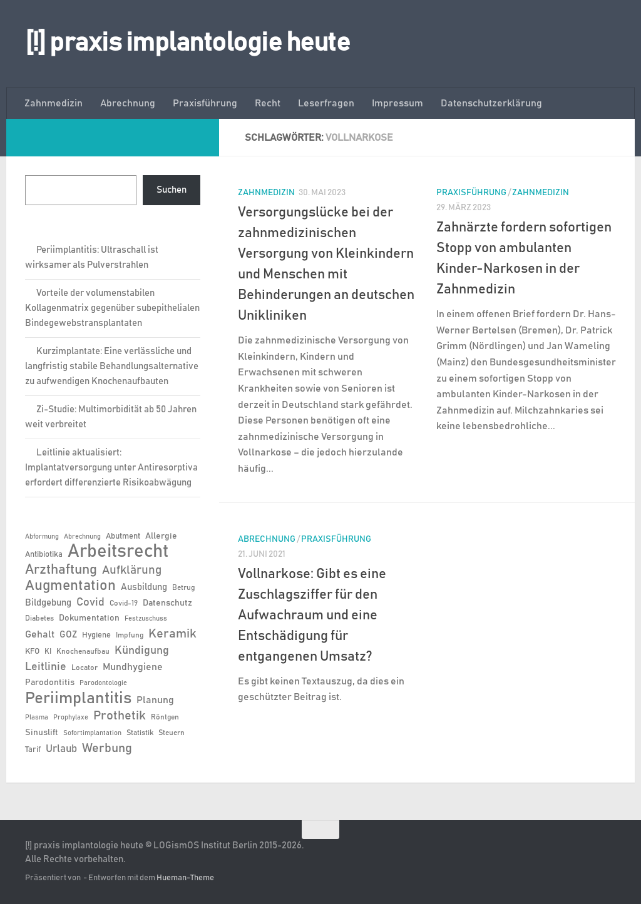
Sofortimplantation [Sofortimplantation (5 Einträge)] (92, 733)
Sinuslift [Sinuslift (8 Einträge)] (41, 732)
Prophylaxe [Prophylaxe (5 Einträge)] (70, 717)
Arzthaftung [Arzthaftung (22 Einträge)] (61, 569)
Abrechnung (127, 103)
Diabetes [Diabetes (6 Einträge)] (39, 618)
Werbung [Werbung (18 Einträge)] (107, 748)
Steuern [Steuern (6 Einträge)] (171, 732)
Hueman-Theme (185, 878)
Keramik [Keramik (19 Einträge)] (172, 633)
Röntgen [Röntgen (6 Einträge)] (165, 717)
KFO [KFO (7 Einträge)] (32, 652)
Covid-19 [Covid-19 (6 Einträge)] (124, 603)
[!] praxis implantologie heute (187, 43)
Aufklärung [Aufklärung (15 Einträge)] (132, 570)
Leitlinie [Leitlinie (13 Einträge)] (45, 667)
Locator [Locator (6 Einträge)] (84, 667)
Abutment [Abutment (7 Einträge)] (123, 536)
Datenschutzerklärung (491, 103)
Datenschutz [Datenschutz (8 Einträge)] (167, 603)
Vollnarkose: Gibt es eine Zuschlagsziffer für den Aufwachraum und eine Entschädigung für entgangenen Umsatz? (312, 615)
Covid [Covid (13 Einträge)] (90, 602)
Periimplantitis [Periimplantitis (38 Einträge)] (78, 698)
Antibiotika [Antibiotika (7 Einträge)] (44, 555)
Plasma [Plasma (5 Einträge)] (36, 717)
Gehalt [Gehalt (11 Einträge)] (39, 634)
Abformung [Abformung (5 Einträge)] (42, 537)
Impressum (397, 103)
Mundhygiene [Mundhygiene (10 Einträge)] (133, 667)
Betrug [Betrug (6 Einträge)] (183, 587)
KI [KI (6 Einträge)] (47, 651)
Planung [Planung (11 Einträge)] (155, 700)
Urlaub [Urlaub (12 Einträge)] (61, 749)
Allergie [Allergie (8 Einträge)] (161, 536)
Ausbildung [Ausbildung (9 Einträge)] (144, 587)
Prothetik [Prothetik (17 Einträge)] (119, 715)
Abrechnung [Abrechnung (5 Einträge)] (82, 537)
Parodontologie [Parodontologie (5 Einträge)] (103, 683)
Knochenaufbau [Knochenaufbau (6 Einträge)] (83, 651)
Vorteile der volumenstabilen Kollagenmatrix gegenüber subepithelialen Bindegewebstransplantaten (112, 308)
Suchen (171, 190)
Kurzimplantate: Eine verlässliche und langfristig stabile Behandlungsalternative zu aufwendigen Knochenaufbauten (111, 366)
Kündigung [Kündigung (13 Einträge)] (142, 650)
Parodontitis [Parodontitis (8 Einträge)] (49, 682)
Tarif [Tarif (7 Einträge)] (33, 750)
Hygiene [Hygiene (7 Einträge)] (96, 635)
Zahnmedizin (53, 103)
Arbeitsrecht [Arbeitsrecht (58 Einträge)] (118, 551)
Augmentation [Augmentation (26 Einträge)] (70, 586)
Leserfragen (326, 103)
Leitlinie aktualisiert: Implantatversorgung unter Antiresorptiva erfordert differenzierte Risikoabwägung (111, 467)
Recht (267, 103)
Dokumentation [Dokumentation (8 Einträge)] (89, 618)
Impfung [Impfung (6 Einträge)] (129, 635)
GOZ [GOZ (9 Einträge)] (68, 634)
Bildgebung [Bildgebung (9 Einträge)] (48, 602)
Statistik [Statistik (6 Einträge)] (139, 732)
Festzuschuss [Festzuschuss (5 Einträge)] (146, 619)
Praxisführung (205, 103)
